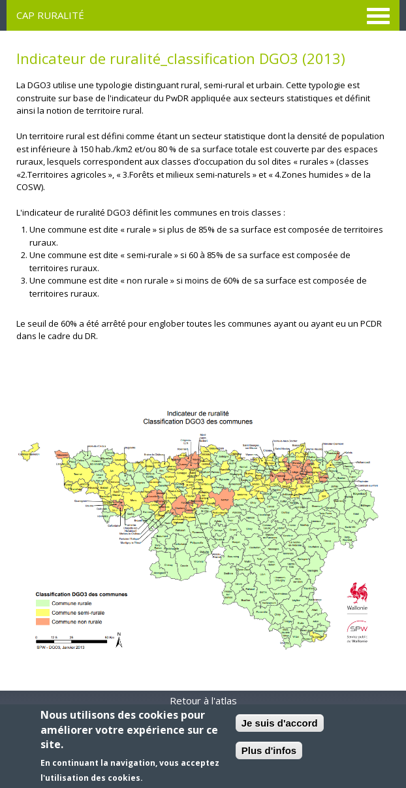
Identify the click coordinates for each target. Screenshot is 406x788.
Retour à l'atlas (203, 700)
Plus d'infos (269, 750)
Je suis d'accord (280, 723)
